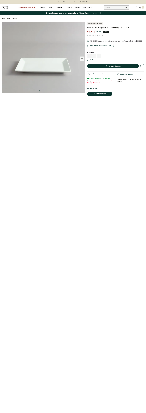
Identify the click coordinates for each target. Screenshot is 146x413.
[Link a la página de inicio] (4, 18)
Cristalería (59, 7)
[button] (100, 41)
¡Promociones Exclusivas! (26, 7)
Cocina (77, 7)
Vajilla (50, 7)
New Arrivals (87, 7)
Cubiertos (42, 7)
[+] (99, 52)
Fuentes (14, 18)
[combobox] (116, 7)
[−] (89, 52)
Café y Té (69, 7)
